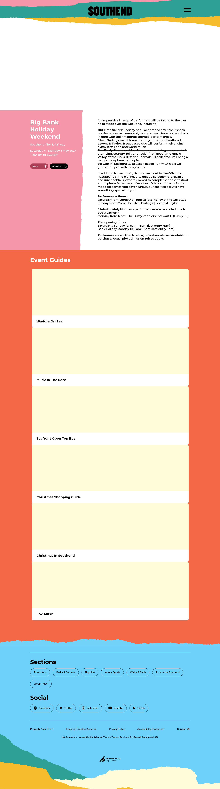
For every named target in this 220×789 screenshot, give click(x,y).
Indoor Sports (112, 672)
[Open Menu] (187, 9)
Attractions (40, 672)
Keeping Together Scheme (81, 729)
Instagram (90, 707)
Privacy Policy (117, 729)
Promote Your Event (41, 729)
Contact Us (183, 729)
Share (39, 166)
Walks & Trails (138, 672)
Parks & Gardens (65, 672)
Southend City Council (130, 737)
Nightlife (90, 672)
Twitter (66, 708)
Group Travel (41, 683)
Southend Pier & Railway (47, 144)
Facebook (42, 708)
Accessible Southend (168, 672)
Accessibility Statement (150, 729)
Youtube (115, 708)
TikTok (139, 708)
